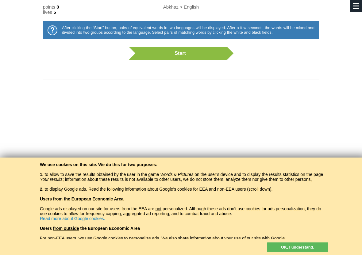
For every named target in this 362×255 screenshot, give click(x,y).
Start (178, 53)
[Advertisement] (181, 133)
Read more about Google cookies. (72, 218)
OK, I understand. (297, 247)
